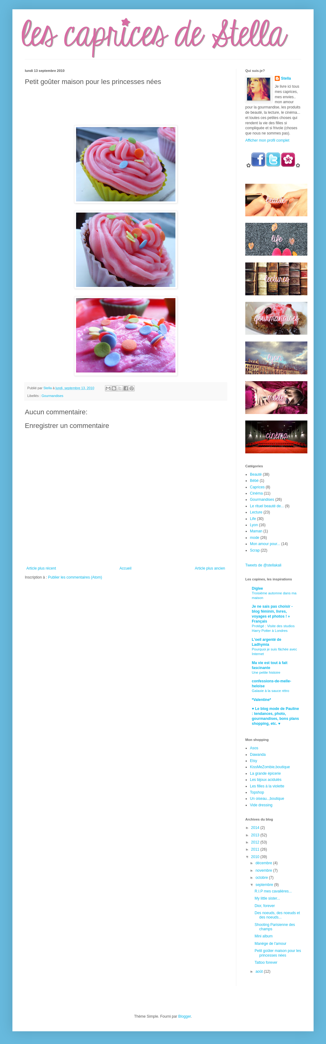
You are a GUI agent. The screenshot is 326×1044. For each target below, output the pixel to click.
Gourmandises (52, 396)
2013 (255, 835)
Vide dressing (261, 805)
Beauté (256, 474)
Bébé (254, 480)
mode (254, 537)
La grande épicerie (265, 773)
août (260, 971)
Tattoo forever (266, 962)
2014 (255, 828)
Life (253, 519)
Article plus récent (41, 568)
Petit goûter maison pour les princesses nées (278, 953)
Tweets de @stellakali (263, 565)
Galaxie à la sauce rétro (270, 691)
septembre (265, 885)
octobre (262, 877)
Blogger (184, 1016)
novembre (264, 870)
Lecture (256, 512)
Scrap (255, 550)
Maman (256, 531)
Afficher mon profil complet (267, 140)
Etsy (253, 761)
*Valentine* (261, 700)
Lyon (254, 525)
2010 (255, 857)
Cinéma (256, 493)
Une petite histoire (266, 672)
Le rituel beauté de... (267, 506)
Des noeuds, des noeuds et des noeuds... (277, 915)
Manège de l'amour (270, 943)
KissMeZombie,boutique (270, 767)
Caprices (257, 487)
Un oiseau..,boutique (267, 798)
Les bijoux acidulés (265, 779)
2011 (255, 849)
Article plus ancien (210, 568)
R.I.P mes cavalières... (273, 891)
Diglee (257, 588)
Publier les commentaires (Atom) (75, 577)
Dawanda (258, 754)
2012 (255, 842)
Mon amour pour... (265, 544)
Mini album (264, 936)
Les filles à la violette (267, 786)
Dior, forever (265, 906)
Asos (254, 748)
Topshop (257, 792)
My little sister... (267, 898)
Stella (286, 78)
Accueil (126, 568)
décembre (264, 863)
